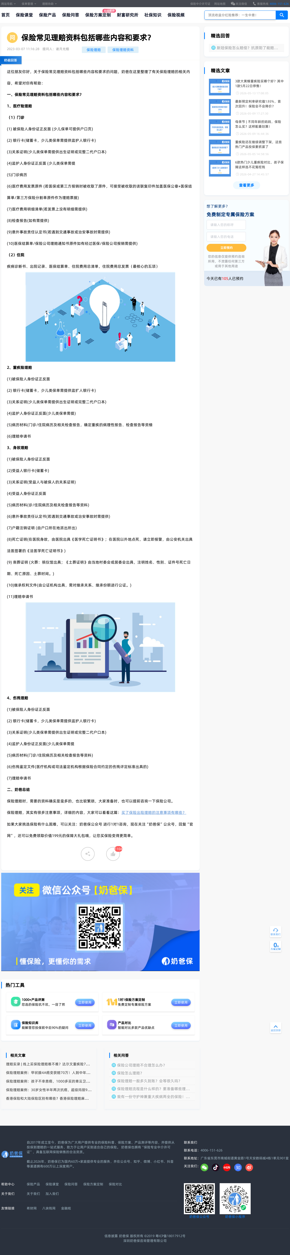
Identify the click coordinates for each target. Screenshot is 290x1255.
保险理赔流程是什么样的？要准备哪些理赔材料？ (153, 1088)
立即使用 (85, 1002)
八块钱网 (49, 1208)
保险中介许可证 (200, 4)
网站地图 (220, 4)
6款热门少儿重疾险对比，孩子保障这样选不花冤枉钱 (259, 164)
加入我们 (52, 1193)
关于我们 (33, 1193)
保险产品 (47, 15)
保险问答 (70, 15)
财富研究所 (127, 15)
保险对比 (115, 1184)
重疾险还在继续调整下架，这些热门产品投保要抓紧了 (258, 144)
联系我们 (190, 1142)
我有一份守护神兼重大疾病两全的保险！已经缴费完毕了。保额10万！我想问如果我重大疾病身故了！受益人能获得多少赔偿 (153, 1096)
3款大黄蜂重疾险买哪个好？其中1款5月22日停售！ (259, 83)
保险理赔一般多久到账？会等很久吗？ (149, 1080)
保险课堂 (24, 15)
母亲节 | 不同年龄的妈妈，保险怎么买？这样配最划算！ (258, 124)
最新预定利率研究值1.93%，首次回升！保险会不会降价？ (258, 104)
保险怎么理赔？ (130, 1073)
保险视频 (176, 15)
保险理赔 (94, 49)
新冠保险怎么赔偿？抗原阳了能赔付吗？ (247, 47)
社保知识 (152, 15)
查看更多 (246, 185)
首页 (5, 15)
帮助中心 (8, 1184)
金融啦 (66, 1208)
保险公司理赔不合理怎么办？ (142, 1065)
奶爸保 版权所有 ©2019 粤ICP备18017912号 (152, 1236)
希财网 (32, 1208)
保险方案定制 (98, 15)
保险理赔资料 (123, 49)
